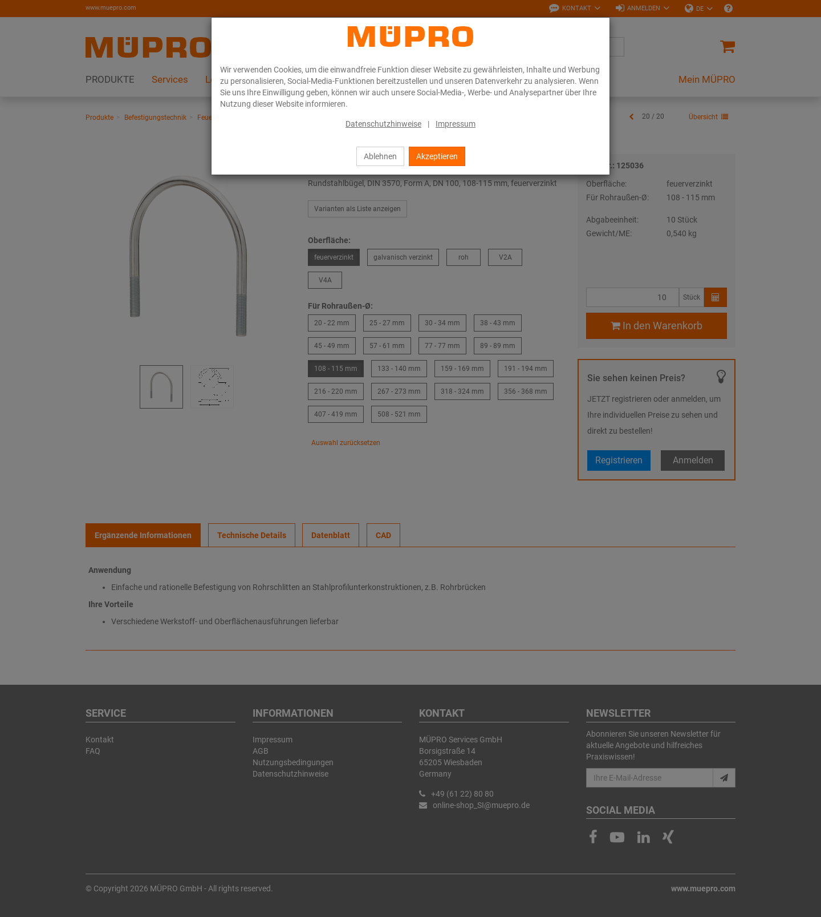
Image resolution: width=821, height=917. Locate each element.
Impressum (455, 123)
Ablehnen (380, 156)
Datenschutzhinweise (383, 123)
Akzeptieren (437, 156)
